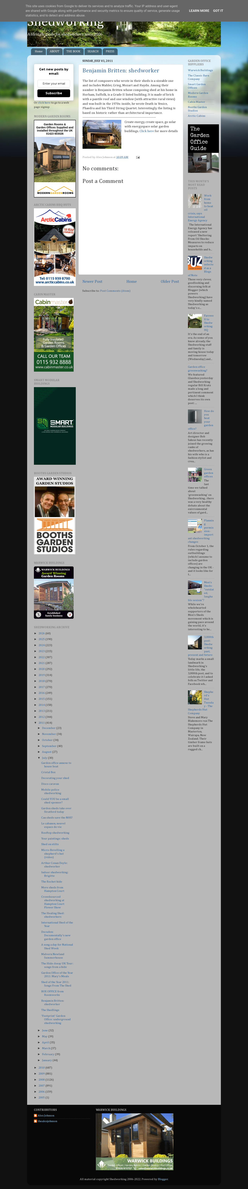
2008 (42, 1079)
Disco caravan (50, 783)
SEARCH (93, 51)
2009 (42, 1073)
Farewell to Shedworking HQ (209, 322)
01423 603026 (55, 133)
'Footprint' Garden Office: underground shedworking (56, 1019)
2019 (42, 675)
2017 (42, 687)
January (47, 1060)
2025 (42, 639)
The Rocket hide (51, 881)
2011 (42, 722)
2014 (42, 705)
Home (39, 51)
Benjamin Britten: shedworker (121, 71)
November (49, 734)
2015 (42, 698)
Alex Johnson (46, 1115)
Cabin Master (196, 101)
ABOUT (54, 51)
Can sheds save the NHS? (57, 817)
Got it (218, 11)
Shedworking (65, 22)
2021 (42, 663)
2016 (42, 692)
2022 (42, 657)
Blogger (163, 1179)
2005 (42, 1097)
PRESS (110, 51)
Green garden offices (208, 473)
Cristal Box (48, 772)
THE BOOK (73, 51)
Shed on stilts (50, 844)
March (46, 1048)
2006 (42, 1091)
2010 (42, 1067)
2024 (42, 645)
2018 (42, 681)
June (45, 1030)
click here (44, 102)
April (46, 1042)
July (45, 757)
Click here (147, 131)
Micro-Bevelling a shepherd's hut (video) (52, 854)
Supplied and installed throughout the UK (55, 129)
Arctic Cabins (196, 115)
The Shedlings (50, 1010)
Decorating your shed (55, 778)
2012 (42, 717)
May (45, 1036)
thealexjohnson (47, 1121)
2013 (42, 711)
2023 (42, 651)
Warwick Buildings (200, 70)
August (47, 751)
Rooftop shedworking (55, 832)
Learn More (199, 11)
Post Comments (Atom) (115, 290)
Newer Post (92, 282)
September (49, 746)
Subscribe (54, 93)
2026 (42, 633)
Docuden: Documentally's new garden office (56, 935)
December (49, 728)
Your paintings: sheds (55, 838)
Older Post (170, 282)
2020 (42, 669)
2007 (42, 1085)
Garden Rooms (53, 124)
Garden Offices (46, 127)
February (48, 1054)
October (47, 740)
